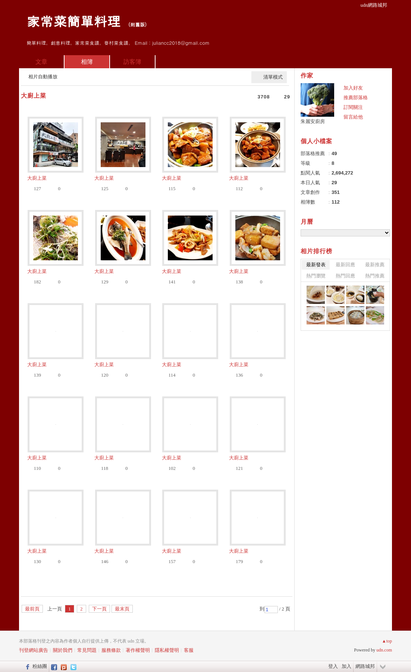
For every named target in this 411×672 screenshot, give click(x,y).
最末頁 (122, 609)
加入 (346, 666)
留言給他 (353, 117)
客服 (189, 650)
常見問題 (87, 650)
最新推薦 (375, 264)
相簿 (87, 62)
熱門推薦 (375, 276)
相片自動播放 (42, 76)
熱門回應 (345, 276)
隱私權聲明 (167, 650)
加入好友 (353, 88)
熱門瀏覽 (316, 276)
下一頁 (99, 609)
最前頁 (32, 609)
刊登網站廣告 (33, 650)
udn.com (384, 650)
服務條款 (111, 650)
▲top (387, 641)
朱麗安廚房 (313, 121)
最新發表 (316, 264)
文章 (41, 62)
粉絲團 (39, 666)
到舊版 (137, 24)
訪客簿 (132, 62)
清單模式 (273, 77)
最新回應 (345, 264)
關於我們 (62, 650)
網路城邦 (365, 666)
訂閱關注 (353, 107)
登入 (333, 666)
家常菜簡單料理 (73, 20)
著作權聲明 (138, 650)
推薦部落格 (355, 97)
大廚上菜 (33, 95)
